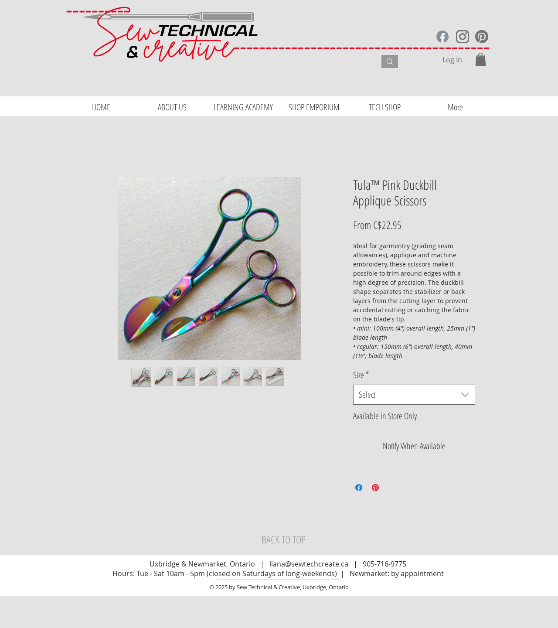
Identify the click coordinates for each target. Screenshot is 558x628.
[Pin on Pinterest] (375, 487)
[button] (480, 59)
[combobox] (414, 395)
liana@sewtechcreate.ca (308, 564)
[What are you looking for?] (316, 63)
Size (361, 375)
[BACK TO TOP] (283, 539)
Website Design (90, 624)
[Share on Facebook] (359, 487)
